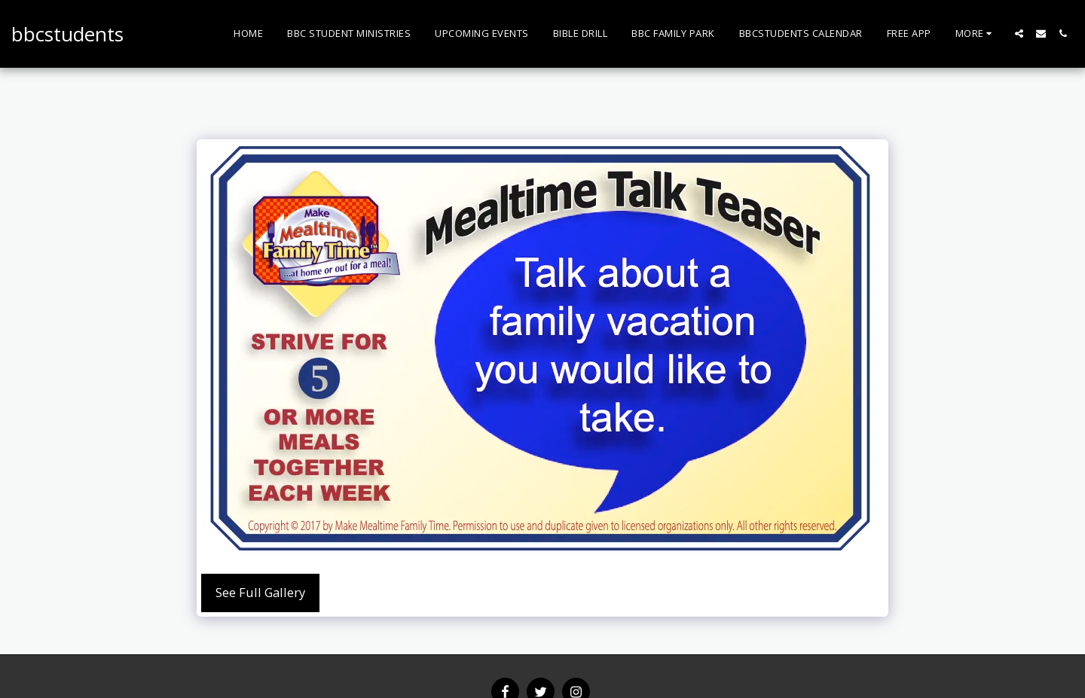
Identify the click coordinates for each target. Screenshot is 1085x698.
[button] (1019, 33)
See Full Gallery (260, 592)
